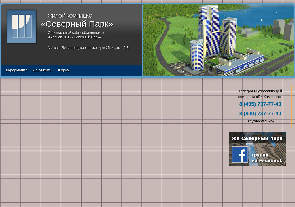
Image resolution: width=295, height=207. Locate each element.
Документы (42, 70)
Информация (15, 70)
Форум (64, 70)
